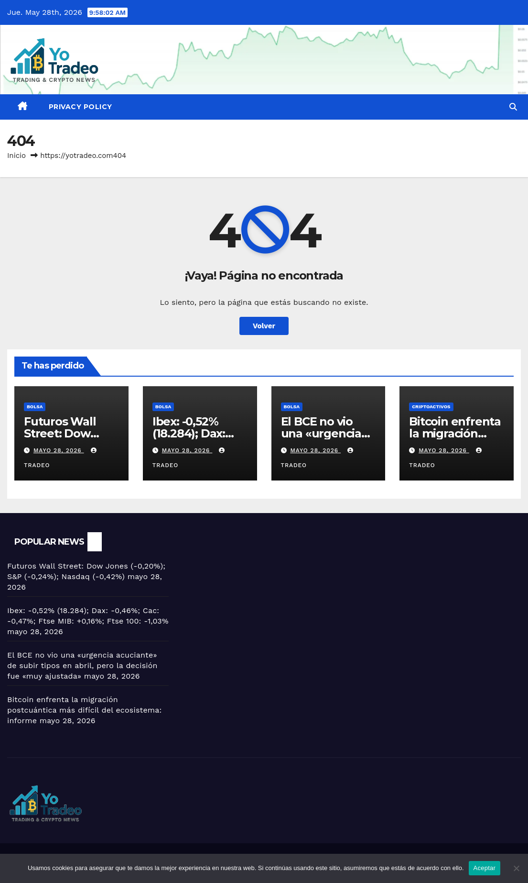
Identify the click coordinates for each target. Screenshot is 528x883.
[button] (513, 107)
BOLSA (35, 406)
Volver (264, 326)
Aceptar (485, 868)
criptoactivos (431, 406)
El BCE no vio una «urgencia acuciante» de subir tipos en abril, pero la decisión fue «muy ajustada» (82, 665)
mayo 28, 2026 (58, 450)
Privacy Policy (80, 106)
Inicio (16, 155)
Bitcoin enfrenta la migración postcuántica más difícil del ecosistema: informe (84, 710)
